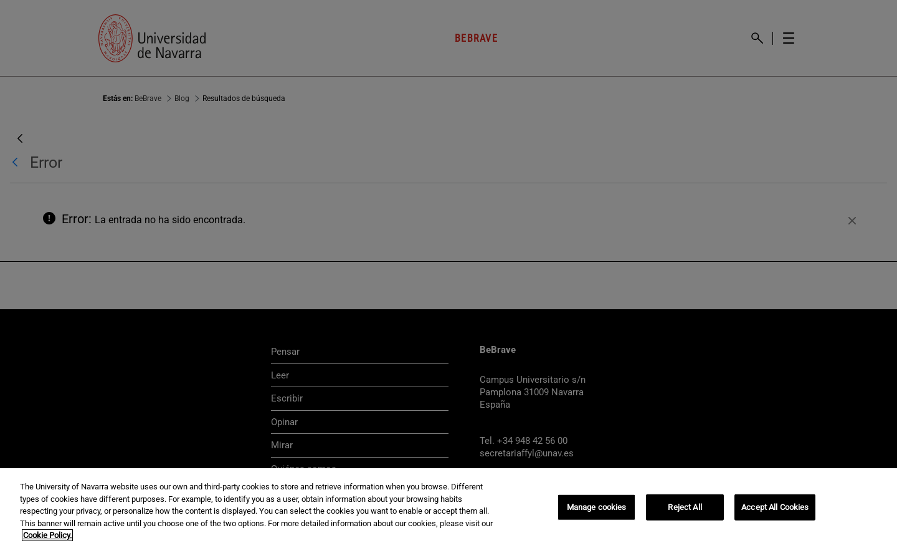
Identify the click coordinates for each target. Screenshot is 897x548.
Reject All (684, 507)
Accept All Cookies (775, 507)
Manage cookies (597, 507)
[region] (448, 508)
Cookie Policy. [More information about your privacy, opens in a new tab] (47, 535)
